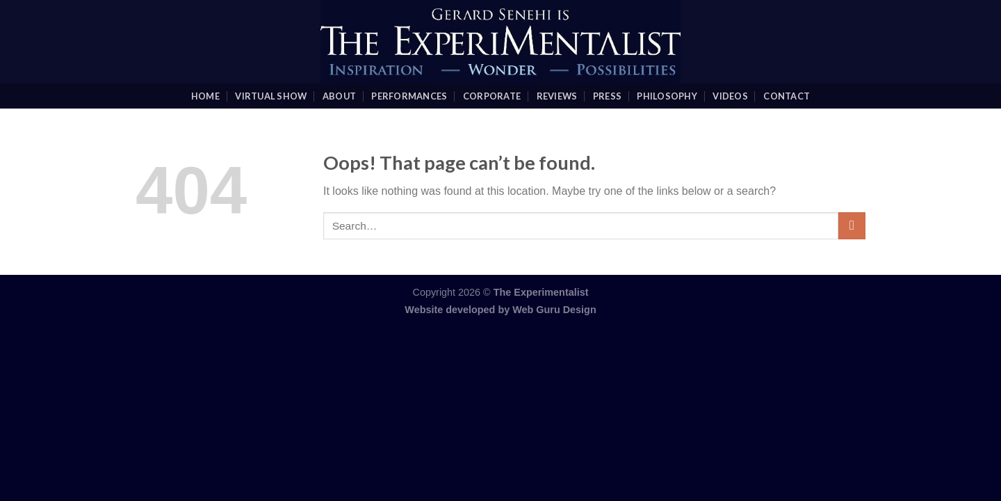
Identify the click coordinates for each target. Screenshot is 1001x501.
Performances (409, 96)
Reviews (557, 96)
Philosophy (667, 96)
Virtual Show (271, 96)
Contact (786, 96)
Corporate (492, 96)
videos (730, 96)
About (339, 96)
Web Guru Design (554, 309)
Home (205, 96)
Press (607, 96)
